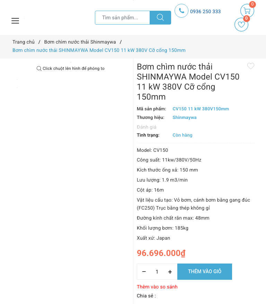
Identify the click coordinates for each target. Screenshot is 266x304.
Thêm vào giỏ (204, 271)
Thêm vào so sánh (157, 287)
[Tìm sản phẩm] (122, 18)
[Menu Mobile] (15, 20)
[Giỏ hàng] (247, 11)
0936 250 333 (205, 12)
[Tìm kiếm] (160, 18)
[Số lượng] (157, 271)
